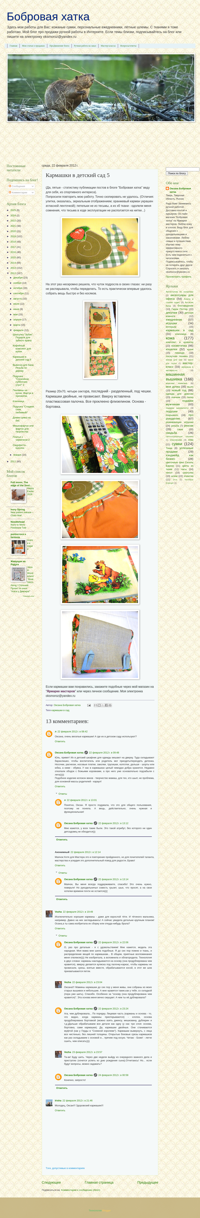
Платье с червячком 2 (21, 438)
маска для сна (174, 360)
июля (16, 303)
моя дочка (173, 386)
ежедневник (174, 319)
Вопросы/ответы (128, 45)
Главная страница (99, 1182)
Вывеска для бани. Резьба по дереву (23, 368)
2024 (13, 215)
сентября (18, 293)
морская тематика (176, 383)
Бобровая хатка (48, 16)
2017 (13, 247)
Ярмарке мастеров (61, 691)
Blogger (106, 1210)
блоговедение (185, 305)
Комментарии (18, 192)
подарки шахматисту (177, 408)
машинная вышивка (175, 376)
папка (190, 397)
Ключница (18, 401)
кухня (190, 349)
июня (16, 309)
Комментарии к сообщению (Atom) (80, 1190)
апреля (17, 319)
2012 (13, 273)
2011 (13, 461)
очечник (175, 397)
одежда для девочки (179, 393)
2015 (13, 257)
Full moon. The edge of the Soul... (21, 484)
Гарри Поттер (179, 309)
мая (15, 314)
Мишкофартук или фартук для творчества (23, 428)
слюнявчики (176, 440)
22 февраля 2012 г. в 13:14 (113, 879)
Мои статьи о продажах (33, 45)
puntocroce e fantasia (18, 536)
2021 (13, 225)
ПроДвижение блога (59, 45)
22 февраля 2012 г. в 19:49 (78, 911)
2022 (13, 220)
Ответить (60, 741)
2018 (13, 241)
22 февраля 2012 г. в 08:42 (72, 731)
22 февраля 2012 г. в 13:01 (82, 800)
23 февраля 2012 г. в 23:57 (87, 1052)
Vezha (58, 911)
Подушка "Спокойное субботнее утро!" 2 (21, 380)
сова (190, 439)
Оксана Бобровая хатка (69, 752)
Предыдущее (147, 1182)
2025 (13, 210)
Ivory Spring (18, 509)
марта (17, 324)
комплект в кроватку (179, 342)
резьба (175, 425)
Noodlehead (18, 521)
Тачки (169, 448)
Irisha (58, 1100)
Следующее (51, 1182)
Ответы (63, 793)
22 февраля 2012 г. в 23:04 (87, 982)
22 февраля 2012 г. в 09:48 (104, 752)
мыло (190, 386)
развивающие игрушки (179, 422)
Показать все (28, 596)
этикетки (188, 476)
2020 (13, 231)
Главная (13, 45)
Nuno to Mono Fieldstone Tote (18, 526)
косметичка (179, 345)
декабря (18, 277)
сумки (177, 444)
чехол (169, 472)
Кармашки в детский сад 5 (22, 358)
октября (18, 288)
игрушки (171, 323)
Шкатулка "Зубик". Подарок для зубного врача (23, 337)
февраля (18, 330)
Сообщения (17, 186)
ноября (17, 282)
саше (180, 429)
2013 (13, 267)
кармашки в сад (60, 710)
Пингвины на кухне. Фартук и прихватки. (23, 393)
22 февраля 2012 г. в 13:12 (113, 823)
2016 (13, 252)
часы (184, 469)
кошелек (171, 349)
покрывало (172, 415)
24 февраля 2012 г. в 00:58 (113, 1075)
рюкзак (188, 425)
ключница (180, 334)
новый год (179, 390)
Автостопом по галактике (179, 292)
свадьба (171, 432)
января (17, 454)
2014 (13, 262)
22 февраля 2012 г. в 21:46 (77, 1100)
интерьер (171, 326)
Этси (175, 480)
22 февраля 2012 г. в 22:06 (113, 942)
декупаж (171, 312)
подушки (171, 411)
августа (17, 298)
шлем (174, 476)
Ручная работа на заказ (85, 45)
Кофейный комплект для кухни (22, 348)
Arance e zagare (30, 545)
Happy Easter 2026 (30, 491)
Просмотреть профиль (178, 276)
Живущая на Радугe (18, 563)
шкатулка (188, 472)
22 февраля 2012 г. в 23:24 (113, 1008)
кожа (170, 338)
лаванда (179, 352)
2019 (13, 236)
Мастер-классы (108, 45)
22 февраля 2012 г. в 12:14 (86, 852)
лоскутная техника (177, 356)
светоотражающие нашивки (179, 437)
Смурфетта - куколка (20, 446)
